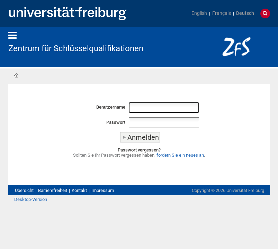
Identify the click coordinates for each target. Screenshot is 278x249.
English (199, 13)
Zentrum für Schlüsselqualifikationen (75, 48)
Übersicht (24, 190)
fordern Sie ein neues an (180, 155)
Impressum (102, 190)
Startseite (16, 75)
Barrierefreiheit (52, 190)
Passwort (115, 122)
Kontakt (79, 190)
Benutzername (110, 107)
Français (221, 13)
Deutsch (245, 13)
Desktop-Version (30, 199)
